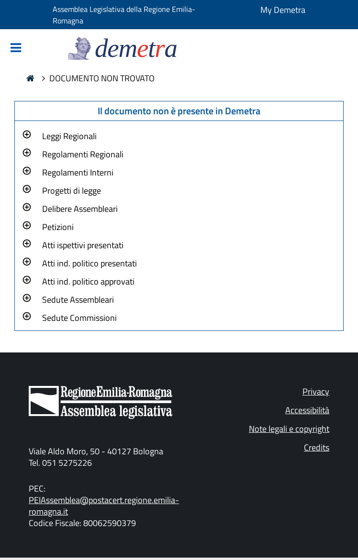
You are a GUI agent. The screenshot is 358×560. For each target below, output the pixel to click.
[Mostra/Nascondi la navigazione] (16, 48)
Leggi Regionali (69, 136)
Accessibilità (307, 410)
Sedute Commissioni (79, 317)
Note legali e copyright (289, 428)
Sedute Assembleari (78, 299)
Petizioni (58, 226)
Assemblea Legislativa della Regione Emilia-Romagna (124, 14)
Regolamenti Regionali (82, 154)
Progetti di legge (71, 190)
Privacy (315, 391)
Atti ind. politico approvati (88, 281)
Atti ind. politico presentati (89, 263)
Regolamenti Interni (77, 172)
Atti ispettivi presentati (82, 245)
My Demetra (282, 9)
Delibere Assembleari (80, 208)
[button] (69, 135)
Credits (316, 447)
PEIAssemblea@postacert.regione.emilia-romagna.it (104, 506)
